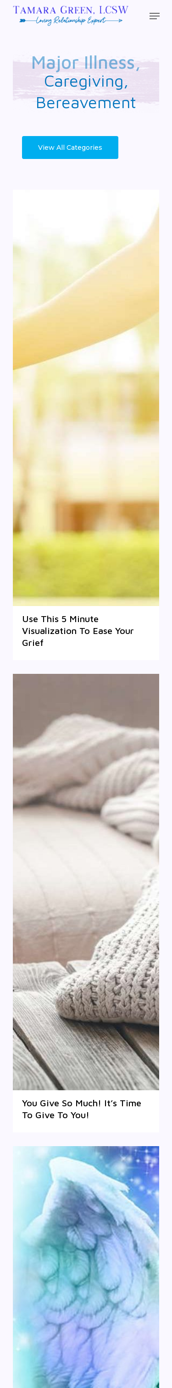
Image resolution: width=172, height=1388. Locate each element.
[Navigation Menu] (155, 16)
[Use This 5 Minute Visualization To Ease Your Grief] (86, 398)
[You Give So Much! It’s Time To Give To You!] (86, 882)
